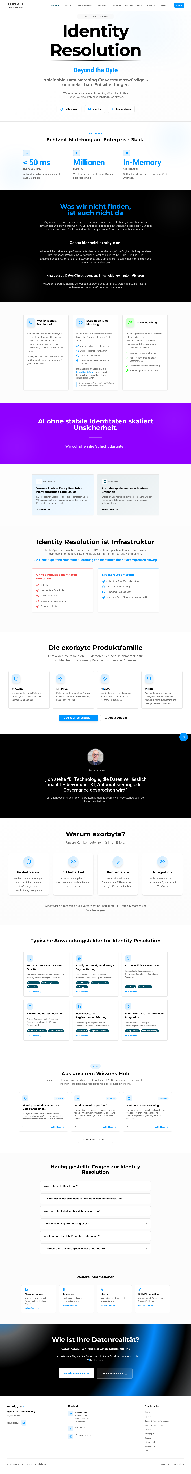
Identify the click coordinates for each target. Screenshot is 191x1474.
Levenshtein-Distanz (84, 372)
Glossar (148, 1438)
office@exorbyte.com (85, 1435)
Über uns (165, 5)
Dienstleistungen (85, 5)
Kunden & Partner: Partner (155, 1425)
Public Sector (115, 5)
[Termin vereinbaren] (183, 737)
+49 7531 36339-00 (84, 1427)
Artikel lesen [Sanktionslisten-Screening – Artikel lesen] (162, 1127)
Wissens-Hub (150, 1442)
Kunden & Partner (134, 5)
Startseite (55, 5)
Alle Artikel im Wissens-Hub (95, 1140)
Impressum (165, 1464)
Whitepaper (149, 1434)
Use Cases (101, 5)
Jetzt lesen (43, 509)
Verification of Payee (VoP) (90, 1105)
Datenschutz (179, 1464)
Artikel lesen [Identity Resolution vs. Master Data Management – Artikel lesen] (58, 1127)
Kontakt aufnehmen (76, 1373)
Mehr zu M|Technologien (78, 717)
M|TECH (148, 1417)
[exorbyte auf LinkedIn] (23, 1423)
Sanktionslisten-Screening (142, 1105)
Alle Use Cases (110, 509)
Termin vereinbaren (114, 1373)
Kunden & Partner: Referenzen (157, 1421)
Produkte (69, 5)
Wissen (151, 5)
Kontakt (179, 5)
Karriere (148, 1429)
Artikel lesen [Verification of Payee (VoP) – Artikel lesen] (110, 1127)
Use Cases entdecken (116, 717)
